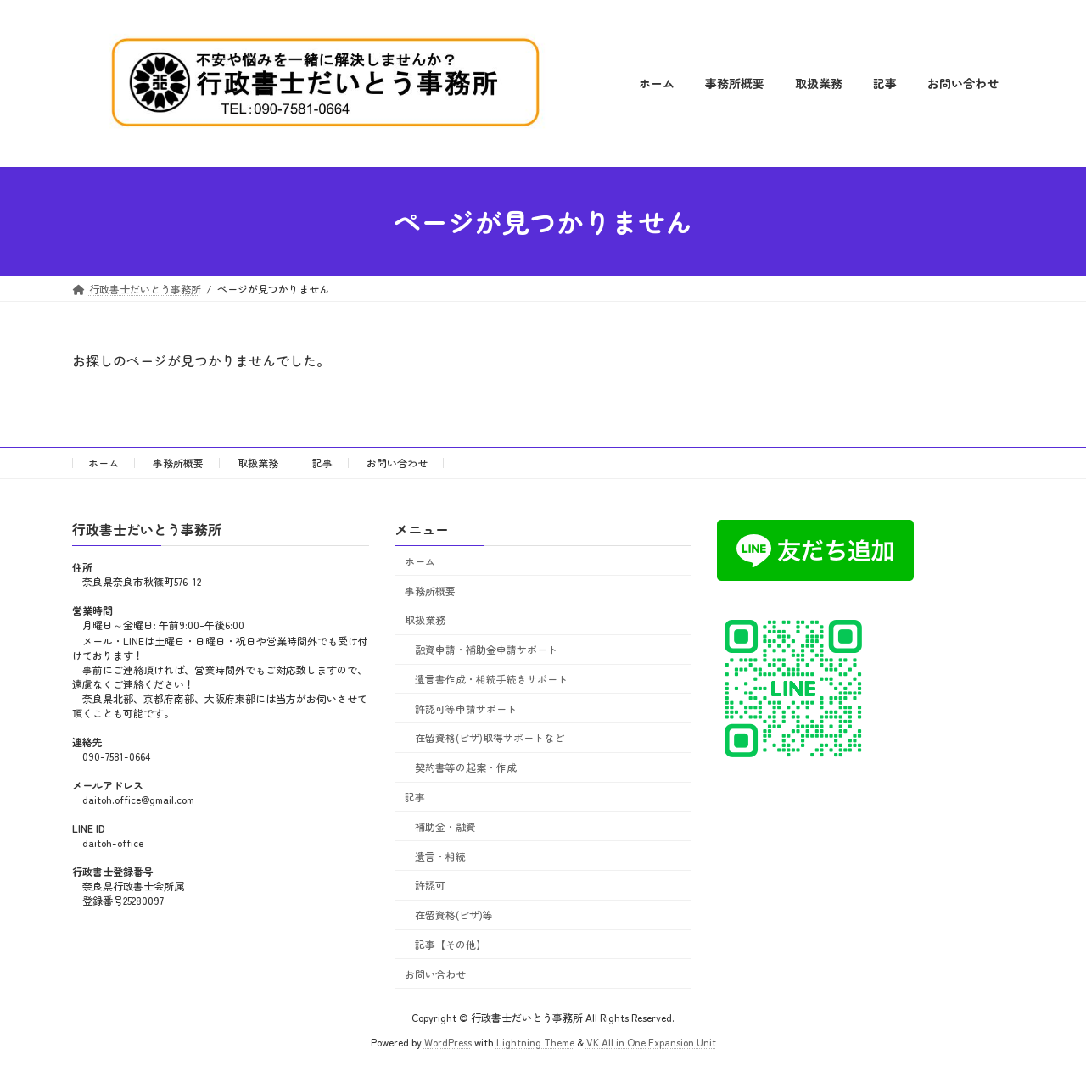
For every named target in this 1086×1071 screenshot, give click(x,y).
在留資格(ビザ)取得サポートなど (489, 738)
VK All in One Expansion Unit (651, 1042)
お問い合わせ (397, 462)
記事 (322, 462)
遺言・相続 (440, 856)
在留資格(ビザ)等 (454, 914)
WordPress (448, 1042)
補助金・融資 (445, 826)
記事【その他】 (450, 944)
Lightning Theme (535, 1042)
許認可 (430, 886)
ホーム (103, 462)
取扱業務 (258, 462)
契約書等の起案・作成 (466, 768)
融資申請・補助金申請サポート (486, 649)
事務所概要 (178, 462)
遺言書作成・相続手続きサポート (491, 679)
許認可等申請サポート (466, 708)
